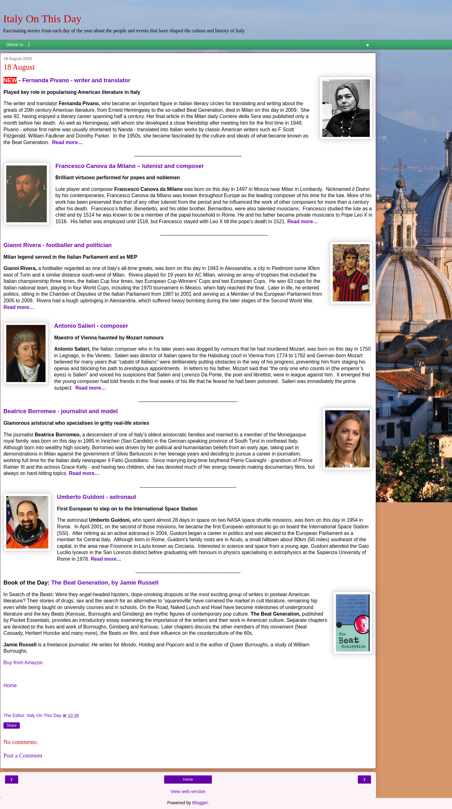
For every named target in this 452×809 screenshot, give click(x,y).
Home (10, 685)
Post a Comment (22, 755)
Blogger (200, 802)
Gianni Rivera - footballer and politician (57, 245)
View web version (188, 791)
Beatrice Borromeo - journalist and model (60, 411)
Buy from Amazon (23, 662)
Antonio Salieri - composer (91, 325)
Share (12, 725)
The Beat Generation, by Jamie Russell (105, 582)
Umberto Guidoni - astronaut (96, 496)
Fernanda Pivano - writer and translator (76, 80)
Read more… (68, 142)
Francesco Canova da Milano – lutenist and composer (130, 166)
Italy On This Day (42, 18)
